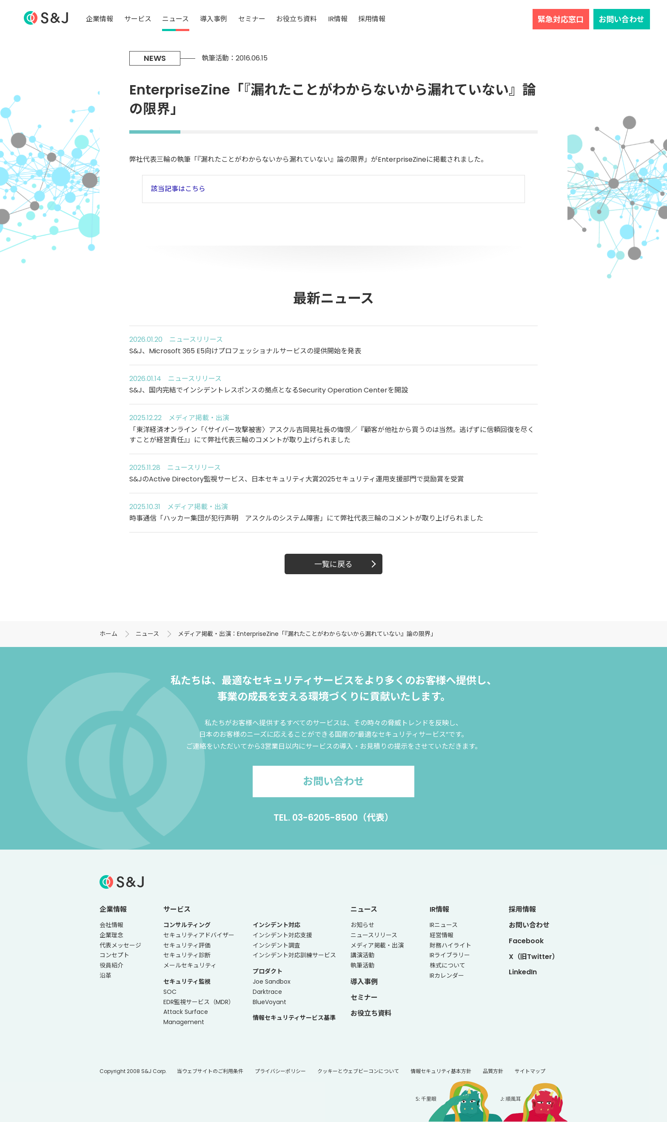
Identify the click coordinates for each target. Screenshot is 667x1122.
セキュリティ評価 (187, 945)
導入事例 (213, 19)
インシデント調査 (276, 945)
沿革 (105, 975)
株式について (447, 965)
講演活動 (362, 955)
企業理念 (111, 935)
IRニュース (444, 925)
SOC (170, 991)
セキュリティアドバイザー (198, 935)
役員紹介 (111, 965)
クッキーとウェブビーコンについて (358, 1071)
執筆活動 (362, 965)
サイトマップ (530, 1071)
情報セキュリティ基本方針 (440, 1071)
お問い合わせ (621, 19)
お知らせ (362, 925)
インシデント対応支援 (282, 935)
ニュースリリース (374, 935)
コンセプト (114, 955)
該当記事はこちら (178, 189)
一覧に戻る (333, 564)
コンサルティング (187, 925)
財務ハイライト (450, 945)
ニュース (175, 19)
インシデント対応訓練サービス (294, 955)
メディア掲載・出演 (377, 945)
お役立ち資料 (296, 19)
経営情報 (441, 935)
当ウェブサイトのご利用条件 (210, 1071)
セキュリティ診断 (187, 955)
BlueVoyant (269, 1002)
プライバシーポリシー (280, 1071)
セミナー (251, 19)
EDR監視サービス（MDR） (198, 1002)
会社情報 (111, 925)
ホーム (108, 634)
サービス (137, 19)
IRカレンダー (447, 975)
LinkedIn (523, 972)
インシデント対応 (276, 925)
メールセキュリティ (190, 965)
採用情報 (371, 19)
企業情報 (99, 19)
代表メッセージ (120, 945)
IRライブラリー (450, 955)
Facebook (526, 941)
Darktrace (267, 991)
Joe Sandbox (272, 981)
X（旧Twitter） (534, 957)
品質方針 (493, 1071)
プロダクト (267, 971)
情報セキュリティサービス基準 (294, 1017)
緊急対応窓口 (561, 19)
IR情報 (338, 19)
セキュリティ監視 (187, 981)
